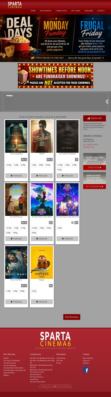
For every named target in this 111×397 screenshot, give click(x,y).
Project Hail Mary (9, 373)
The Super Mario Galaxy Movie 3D (15, 370)
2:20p (16, 228)
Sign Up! (94, 118)
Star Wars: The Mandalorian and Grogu (42, 358)
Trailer (16, 176)
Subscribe (88, 11)
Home (33, 11)
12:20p (60, 165)
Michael (6, 358)
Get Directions (90, 145)
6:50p (8, 233)
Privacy (58, 363)
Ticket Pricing (60, 358)
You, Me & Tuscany (10, 363)
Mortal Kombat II (35, 374)
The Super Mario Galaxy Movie (13, 368)
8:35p (59, 170)
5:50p (74, 165)
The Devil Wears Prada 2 (37, 382)
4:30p (42, 228)
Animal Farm (34, 379)
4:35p (23, 228)
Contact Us (88, 147)
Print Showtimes (71, 317)
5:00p (41, 165)
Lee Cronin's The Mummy (12, 360)
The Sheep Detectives (36, 377)
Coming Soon (61, 11)
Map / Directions (88, 358)
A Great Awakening (10, 365)
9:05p (15, 233)
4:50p (15, 291)
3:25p (34, 291)
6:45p (49, 228)
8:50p (34, 233)
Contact (101, 11)
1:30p (34, 165)
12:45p (8, 165)
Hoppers (6, 375)
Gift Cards (75, 11)
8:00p (22, 291)
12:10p (8, 228)
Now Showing (45, 11)
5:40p (16, 165)
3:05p (67, 165)
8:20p (23, 165)
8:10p (48, 165)
